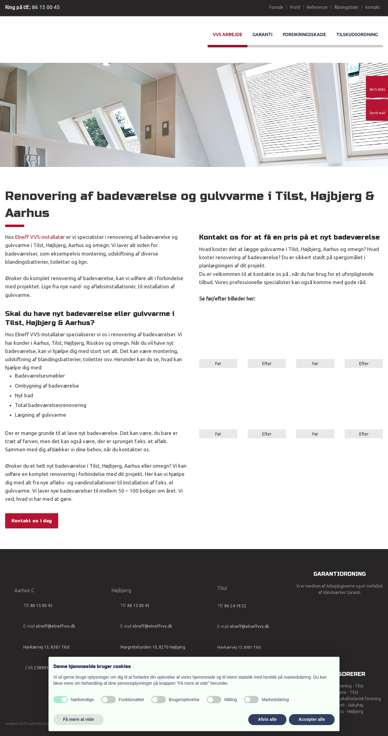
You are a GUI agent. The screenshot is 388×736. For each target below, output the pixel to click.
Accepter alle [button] (312, 719)
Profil (295, 7)
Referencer (317, 7)
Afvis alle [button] (267, 719)
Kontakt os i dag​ (32, 521)
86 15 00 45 (46, 7)
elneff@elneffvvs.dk (55, 626)
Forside (276, 7)
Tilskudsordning (357, 34)
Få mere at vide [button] (78, 719)
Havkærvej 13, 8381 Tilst (46, 647)
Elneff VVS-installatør (40, 237)
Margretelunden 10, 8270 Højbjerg (152, 647)
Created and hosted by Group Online (35, 723)
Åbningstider (346, 7)
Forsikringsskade (304, 34)
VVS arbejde (227, 34)
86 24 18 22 (235, 605)
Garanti (262, 34)
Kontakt (372, 7)
